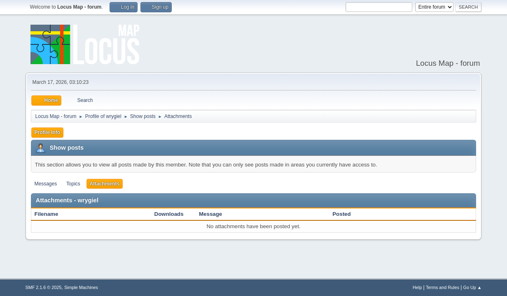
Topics (73, 184)
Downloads (169, 214)
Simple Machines (81, 287)
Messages (46, 184)
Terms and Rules (442, 287)
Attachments (105, 184)
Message (210, 214)
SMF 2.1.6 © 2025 (44, 287)
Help (417, 287)
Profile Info (48, 132)
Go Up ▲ (472, 287)
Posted (341, 214)
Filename (51, 214)
